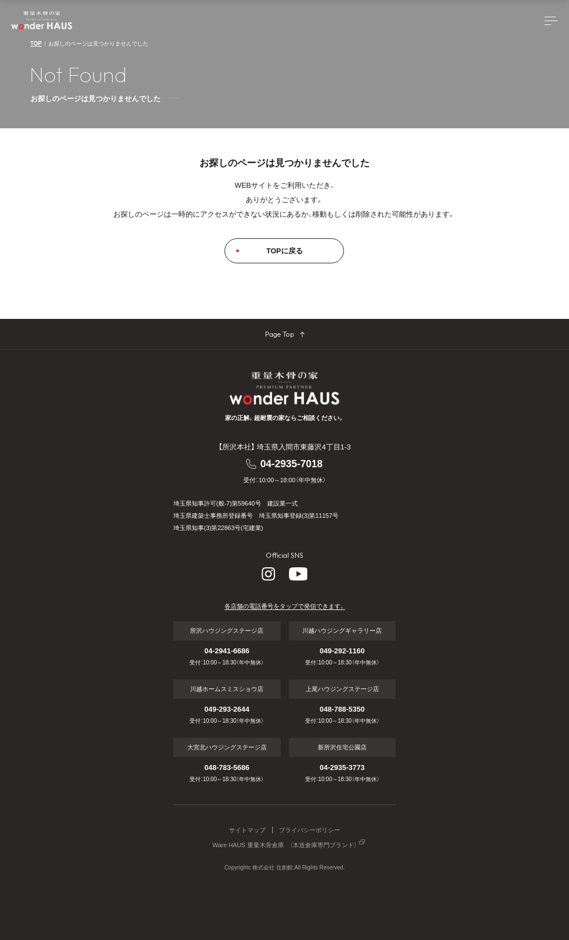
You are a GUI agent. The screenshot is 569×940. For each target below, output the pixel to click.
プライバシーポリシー (309, 830)
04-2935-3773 (342, 767)
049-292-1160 (342, 650)
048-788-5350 (342, 709)
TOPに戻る (284, 251)
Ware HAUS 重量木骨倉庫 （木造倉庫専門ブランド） (284, 845)
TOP (36, 44)
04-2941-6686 (226, 650)
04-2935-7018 (291, 464)
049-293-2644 (226, 709)
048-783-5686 (226, 767)
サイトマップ (247, 830)
